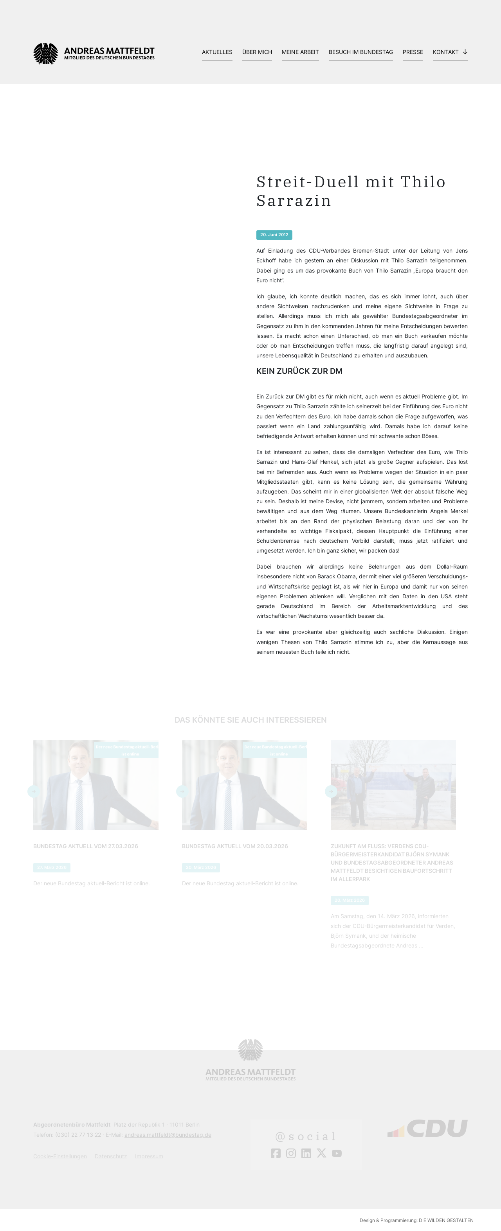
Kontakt (446, 51)
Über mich (257, 51)
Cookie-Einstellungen (60, 1156)
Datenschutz (111, 1156)
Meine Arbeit (300, 51)
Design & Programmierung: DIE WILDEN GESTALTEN (417, 1220)
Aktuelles (217, 51)
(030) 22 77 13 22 (78, 1134)
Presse (413, 51)
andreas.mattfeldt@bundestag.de (167, 1134)
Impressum (149, 1156)
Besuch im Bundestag (361, 51)
